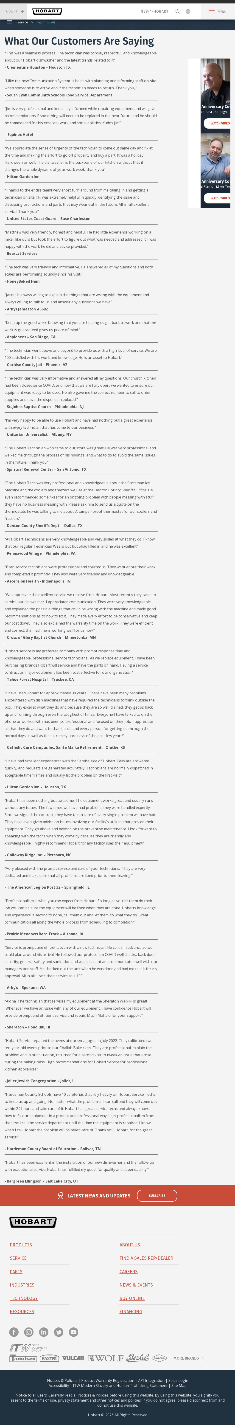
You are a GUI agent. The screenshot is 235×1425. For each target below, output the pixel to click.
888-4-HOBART (154, 11)
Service (22, 22)
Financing (131, 1311)
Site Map (179, 1385)
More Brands (186, 1358)
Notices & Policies (62, 1380)
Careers (129, 1271)
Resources (22, 1311)
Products (21, 1245)
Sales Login (178, 1380)
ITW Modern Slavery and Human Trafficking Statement (120, 1385)
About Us (130, 1245)
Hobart (47, 11)
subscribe (157, 1195)
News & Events (136, 1285)
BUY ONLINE (132, 1298)
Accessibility (59, 1385)
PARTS (16, 1271)
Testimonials (45, 22)
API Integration (151, 1380)
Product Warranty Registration (107, 1380)
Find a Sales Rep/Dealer (146, 1258)
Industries (22, 1285)
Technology (24, 1298)
